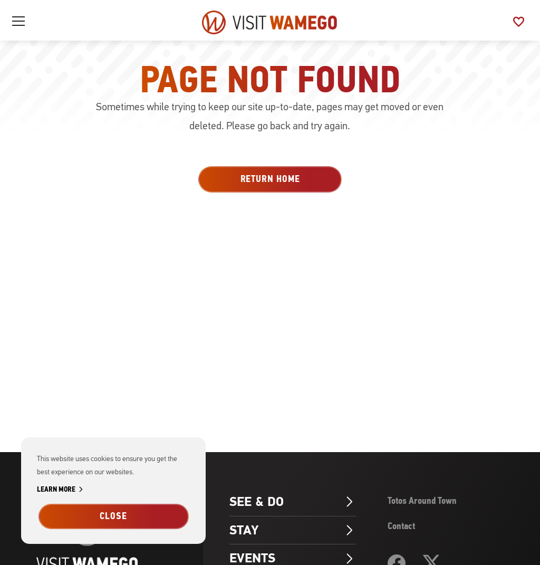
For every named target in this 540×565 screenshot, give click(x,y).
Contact (401, 526)
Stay (292, 530)
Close (113, 516)
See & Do (292, 501)
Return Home (270, 179)
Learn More (61, 490)
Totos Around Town (422, 500)
